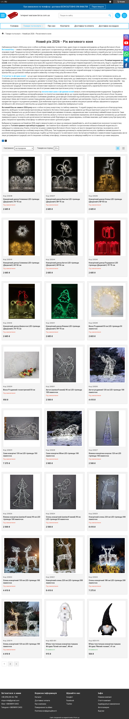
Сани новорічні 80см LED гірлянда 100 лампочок (62, 454)
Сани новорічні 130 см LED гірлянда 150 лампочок (20, 454)
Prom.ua (76, 718)
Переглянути (98, 6)
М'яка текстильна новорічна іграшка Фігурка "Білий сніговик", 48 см (62, 645)
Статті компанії (104, 701)
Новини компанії (105, 697)
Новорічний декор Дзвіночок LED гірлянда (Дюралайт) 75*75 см (21, 327)
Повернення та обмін (43, 707)
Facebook (70, 701)
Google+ (69, 697)
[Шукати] (110, 15)
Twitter (69, 704)
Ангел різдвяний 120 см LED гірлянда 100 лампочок (106, 391)
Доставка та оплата (84, 26)
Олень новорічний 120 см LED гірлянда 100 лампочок (21, 645)
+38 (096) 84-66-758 (9, 697)
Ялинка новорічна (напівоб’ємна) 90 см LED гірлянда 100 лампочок (21, 518)
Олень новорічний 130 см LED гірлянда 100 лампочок (21, 581)
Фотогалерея (103, 707)
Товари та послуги (32, 26)
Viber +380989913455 (10, 704)
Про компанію (40, 704)
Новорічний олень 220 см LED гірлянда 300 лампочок (107, 518)
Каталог (38, 697)
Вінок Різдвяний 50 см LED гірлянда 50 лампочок (105, 327)
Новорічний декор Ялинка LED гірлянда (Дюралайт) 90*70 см (63, 327)
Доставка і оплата (42, 701)
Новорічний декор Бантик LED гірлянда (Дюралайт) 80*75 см (63, 200)
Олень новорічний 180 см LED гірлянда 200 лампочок (107, 581)
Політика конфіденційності (46, 711)
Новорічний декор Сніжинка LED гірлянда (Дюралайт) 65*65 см (21, 264)
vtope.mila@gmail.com (10, 701)
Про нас (51, 26)
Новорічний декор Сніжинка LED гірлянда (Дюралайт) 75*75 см (21, 200)
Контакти (64, 26)
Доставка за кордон (109, 26)
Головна (14, 26)
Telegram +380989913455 (11, 707)
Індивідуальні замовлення (109, 704)
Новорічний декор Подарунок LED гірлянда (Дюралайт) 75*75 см (103, 264)
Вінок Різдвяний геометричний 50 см (19, 390)
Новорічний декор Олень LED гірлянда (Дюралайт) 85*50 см (105, 200)
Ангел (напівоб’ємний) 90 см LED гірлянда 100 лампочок (64, 391)
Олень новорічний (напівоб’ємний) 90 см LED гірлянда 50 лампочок (63, 518)
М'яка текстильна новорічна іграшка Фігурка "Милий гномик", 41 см (105, 645)
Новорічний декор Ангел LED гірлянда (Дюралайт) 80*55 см (62, 264)
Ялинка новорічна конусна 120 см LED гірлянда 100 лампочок (105, 454)
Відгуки (101, 711)
